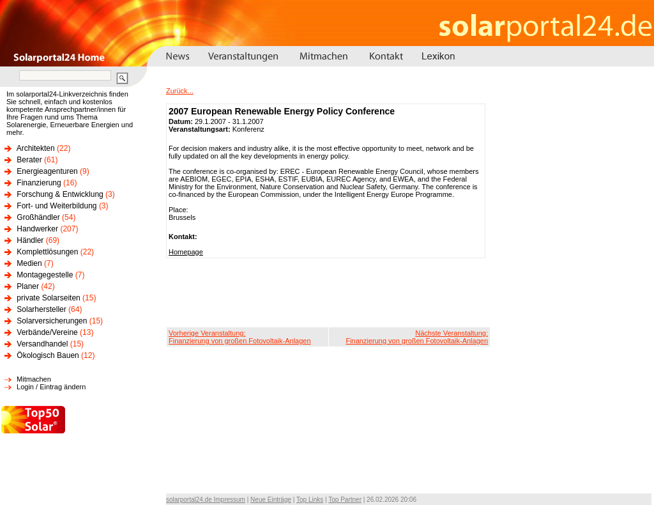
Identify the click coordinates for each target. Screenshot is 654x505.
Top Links (309, 499)
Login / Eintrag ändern (51, 387)
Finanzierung (39, 182)
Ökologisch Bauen (48, 355)
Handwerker (37, 228)
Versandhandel (42, 343)
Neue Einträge (270, 499)
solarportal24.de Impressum (205, 499)
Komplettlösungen (47, 251)
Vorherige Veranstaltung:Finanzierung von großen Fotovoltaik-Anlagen (240, 337)
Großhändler (38, 217)
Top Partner (344, 499)
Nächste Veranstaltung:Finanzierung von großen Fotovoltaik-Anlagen (417, 337)
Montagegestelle (45, 274)
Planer (28, 286)
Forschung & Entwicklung (60, 194)
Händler (30, 240)
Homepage (186, 252)
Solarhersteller (41, 309)
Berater (29, 159)
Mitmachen (34, 379)
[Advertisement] (328, 293)
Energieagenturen (47, 171)
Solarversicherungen (52, 320)
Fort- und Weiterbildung (56, 205)
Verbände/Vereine (47, 332)
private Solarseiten (48, 297)
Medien (29, 263)
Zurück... (180, 91)
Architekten (36, 148)
